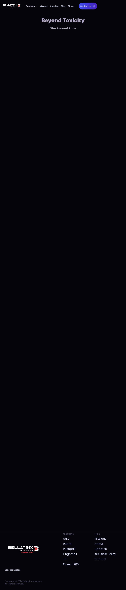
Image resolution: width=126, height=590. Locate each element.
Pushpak (69, 549)
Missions (43, 6)
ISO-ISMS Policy (105, 554)
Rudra (67, 544)
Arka (66, 539)
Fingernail (70, 554)
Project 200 (71, 564)
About (71, 6)
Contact (100, 559)
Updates (54, 6)
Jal (65, 559)
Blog (63, 6)
